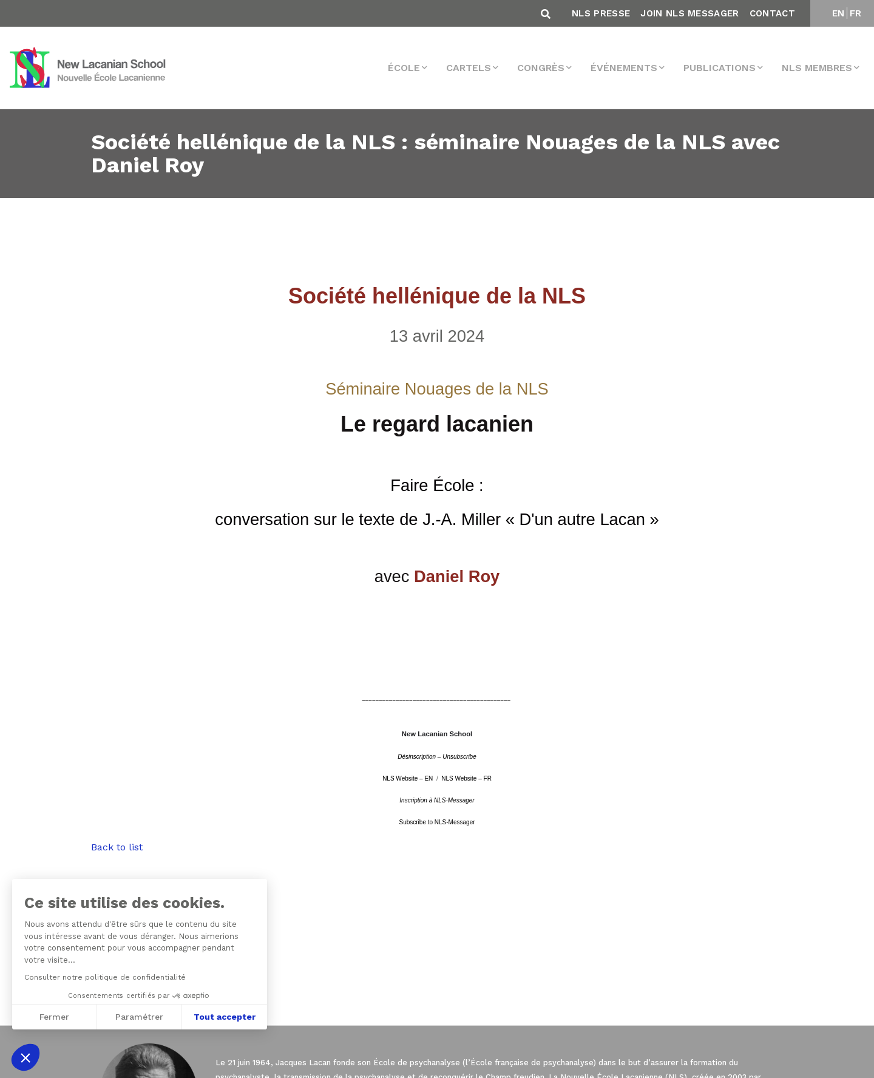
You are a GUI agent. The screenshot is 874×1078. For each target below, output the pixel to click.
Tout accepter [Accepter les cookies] (225, 1017)
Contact (772, 13)
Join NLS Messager (689, 13)
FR (856, 13)
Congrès (540, 67)
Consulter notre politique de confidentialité (105, 977)
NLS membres (817, 67)
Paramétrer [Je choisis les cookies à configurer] (139, 1017)
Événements (624, 67)
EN (838, 13)
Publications (719, 67)
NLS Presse (601, 13)
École (404, 67)
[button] (25, 1057)
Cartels (468, 67)
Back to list (117, 847)
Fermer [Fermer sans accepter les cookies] (54, 1017)
